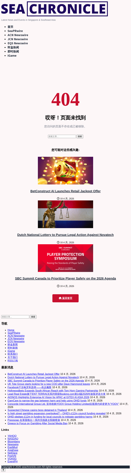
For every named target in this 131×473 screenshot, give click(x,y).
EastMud (13, 447)
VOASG (12, 458)
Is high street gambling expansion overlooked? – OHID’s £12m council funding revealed (57, 413)
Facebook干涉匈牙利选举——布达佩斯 (29, 387)
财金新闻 (13, 47)
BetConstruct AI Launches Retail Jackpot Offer (65, 191)
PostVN (12, 455)
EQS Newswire (18, 43)
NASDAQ (13, 438)
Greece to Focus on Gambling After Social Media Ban (38, 423)
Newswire (13, 444)
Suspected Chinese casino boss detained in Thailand (37, 410)
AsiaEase (13, 450)
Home (11, 330)
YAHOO (12, 436)
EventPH (13, 461)
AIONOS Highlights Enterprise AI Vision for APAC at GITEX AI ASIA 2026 (48, 397)
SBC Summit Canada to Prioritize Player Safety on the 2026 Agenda (65, 278)
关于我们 (13, 357)
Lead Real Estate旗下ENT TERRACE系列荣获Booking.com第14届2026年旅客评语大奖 (57, 394)
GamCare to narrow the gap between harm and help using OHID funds (47, 400)
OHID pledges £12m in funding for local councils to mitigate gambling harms (50, 416)
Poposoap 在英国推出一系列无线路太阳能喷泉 (34, 420)
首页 (10, 27)
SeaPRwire (15, 31)
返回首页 (65, 298)
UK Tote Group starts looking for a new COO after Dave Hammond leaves (49, 384)
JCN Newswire (18, 39)
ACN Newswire (18, 35)
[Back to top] (3, 470)
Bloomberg (14, 441)
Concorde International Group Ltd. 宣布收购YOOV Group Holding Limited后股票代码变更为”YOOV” (63, 404)
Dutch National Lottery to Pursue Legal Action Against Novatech (65, 235)
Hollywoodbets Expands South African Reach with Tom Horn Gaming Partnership (53, 390)
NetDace (12, 453)
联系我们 (13, 354)
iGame (12, 55)
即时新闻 (13, 51)
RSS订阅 (13, 360)
